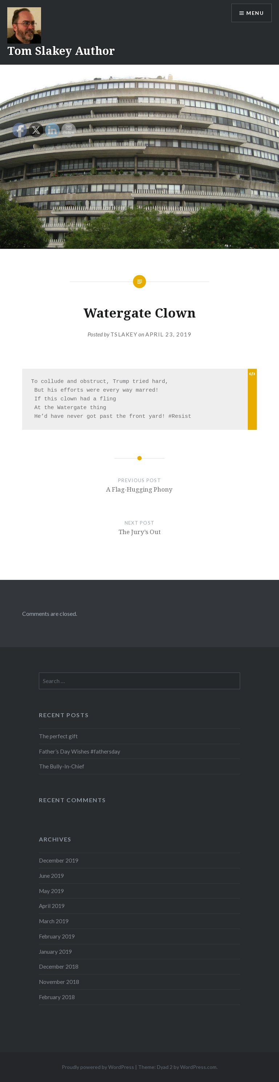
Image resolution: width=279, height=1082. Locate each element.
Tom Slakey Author (61, 50)
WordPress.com (198, 1067)
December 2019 (58, 860)
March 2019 (54, 921)
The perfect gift (58, 736)
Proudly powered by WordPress (98, 1067)
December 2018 (58, 966)
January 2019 (55, 951)
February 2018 (57, 997)
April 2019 (52, 906)
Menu (255, 13)
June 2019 (51, 875)
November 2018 (59, 981)
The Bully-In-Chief (61, 766)
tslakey (124, 334)
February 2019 (57, 936)
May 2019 (51, 891)
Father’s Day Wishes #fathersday (79, 751)
